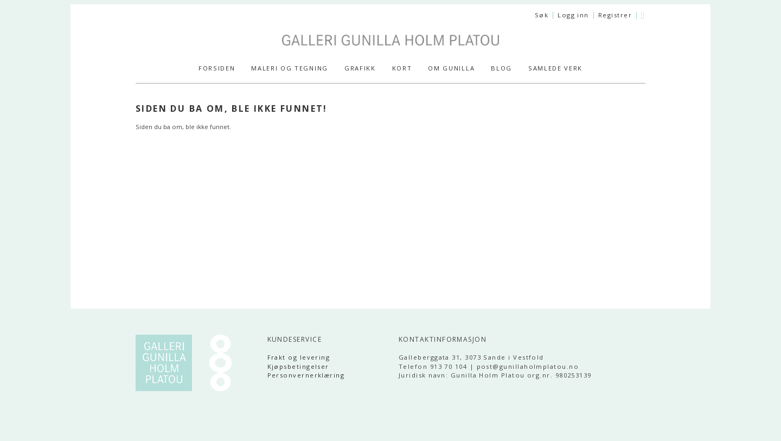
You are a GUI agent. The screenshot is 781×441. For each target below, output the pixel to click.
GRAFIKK (360, 68)
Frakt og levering (298, 357)
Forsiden (217, 68)
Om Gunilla (451, 68)
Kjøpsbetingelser (298, 366)
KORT (402, 68)
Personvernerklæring (306, 375)
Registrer (615, 15)
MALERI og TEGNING (289, 68)
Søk (541, 15)
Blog (501, 68)
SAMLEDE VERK (555, 68)
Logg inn (573, 15)
